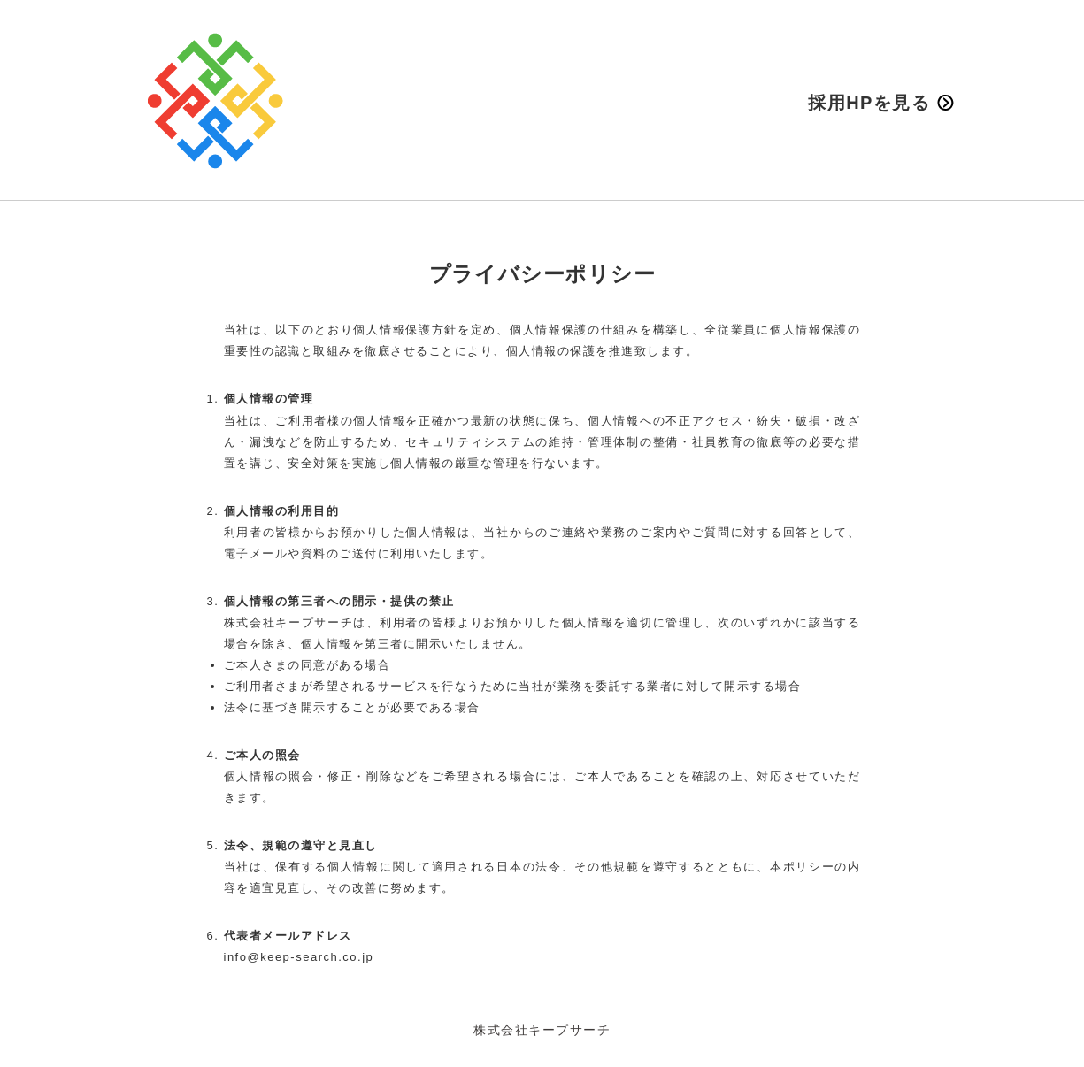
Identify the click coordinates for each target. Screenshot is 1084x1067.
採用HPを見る (880, 102)
